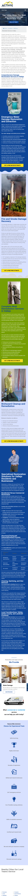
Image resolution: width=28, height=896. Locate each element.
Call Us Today (14, 22)
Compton (16, 892)
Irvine (3, 893)
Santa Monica (17, 893)
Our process (8, 692)
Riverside (4, 892)
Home (5, 28)
